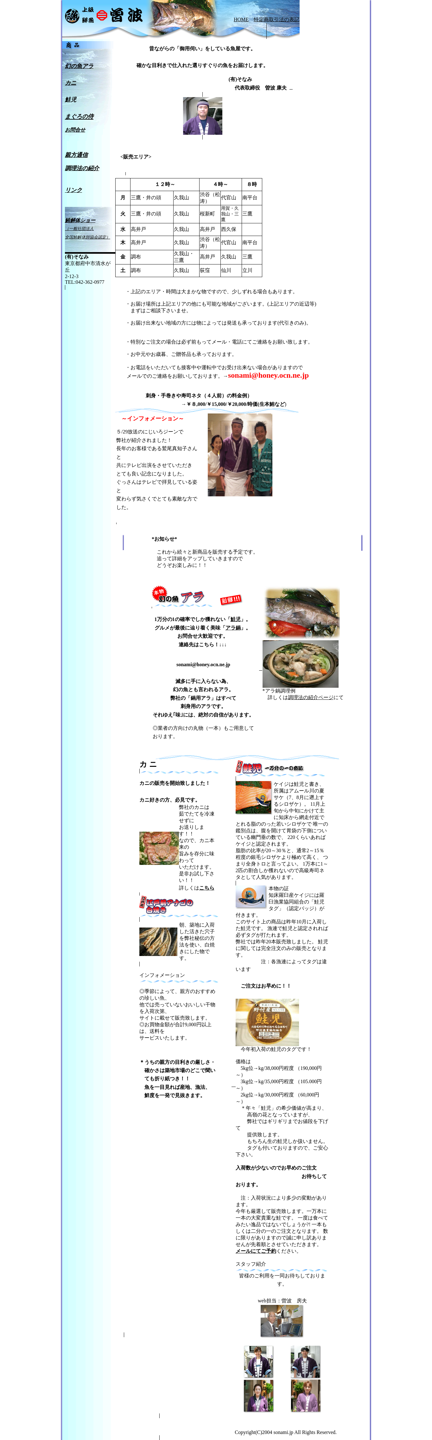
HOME (241, 19)
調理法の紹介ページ (311, 697)
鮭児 (236, 619)
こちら (206, 888)
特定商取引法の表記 (276, 19)
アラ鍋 (233, 627)
